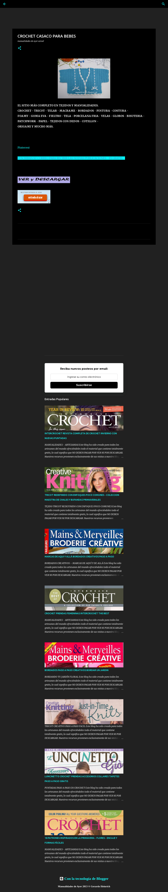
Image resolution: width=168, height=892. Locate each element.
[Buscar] (163, 4)
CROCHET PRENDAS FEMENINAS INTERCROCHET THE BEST (77, 613)
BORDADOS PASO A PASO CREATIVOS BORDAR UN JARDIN (76, 670)
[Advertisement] (84, 273)
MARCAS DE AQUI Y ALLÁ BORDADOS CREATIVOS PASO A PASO (79, 556)
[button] (19, 48)
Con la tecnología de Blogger (84, 879)
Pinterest (24, 147)
